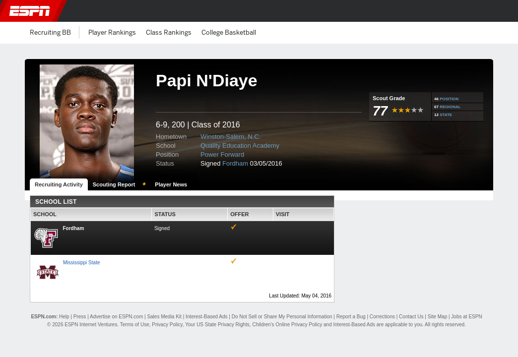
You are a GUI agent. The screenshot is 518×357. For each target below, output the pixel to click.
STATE (446, 115)
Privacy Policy (167, 324)
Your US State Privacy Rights (217, 324)
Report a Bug (351, 316)
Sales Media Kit (164, 316)
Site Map (437, 316)
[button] (505, 11)
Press (79, 316)
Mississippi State (81, 262)
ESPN (29, 11)
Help (64, 316)
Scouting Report (114, 184)
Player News (171, 184)
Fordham (235, 163)
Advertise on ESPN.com (116, 316)
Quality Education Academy (239, 145)
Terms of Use (134, 324)
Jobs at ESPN (466, 316)
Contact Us (411, 316)
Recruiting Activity (59, 184)
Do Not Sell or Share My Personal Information (282, 316)
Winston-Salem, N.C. (230, 136)
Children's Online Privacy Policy (287, 324)
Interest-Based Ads (207, 316)
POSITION (449, 99)
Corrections (382, 316)
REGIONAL (450, 107)
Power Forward (222, 154)
